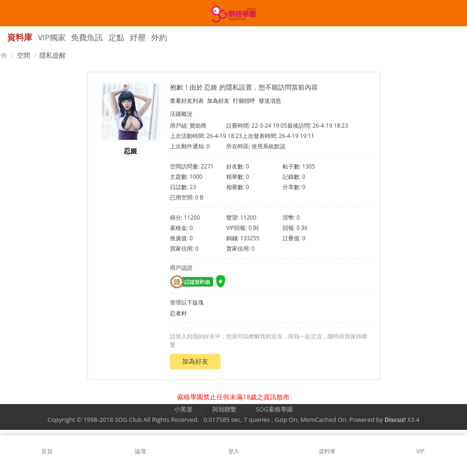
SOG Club (128, 419)
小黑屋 (183, 409)
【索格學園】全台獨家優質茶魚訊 (4, 55)
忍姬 (130, 150)
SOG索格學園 (274, 409)
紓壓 (138, 37)
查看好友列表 (187, 101)
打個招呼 (244, 101)
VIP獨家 (52, 37)
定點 (116, 37)
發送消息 (270, 101)
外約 (159, 37)
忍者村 (178, 313)
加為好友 (218, 101)
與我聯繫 (224, 409)
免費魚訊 (87, 37)
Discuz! (395, 419)
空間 (23, 55)
